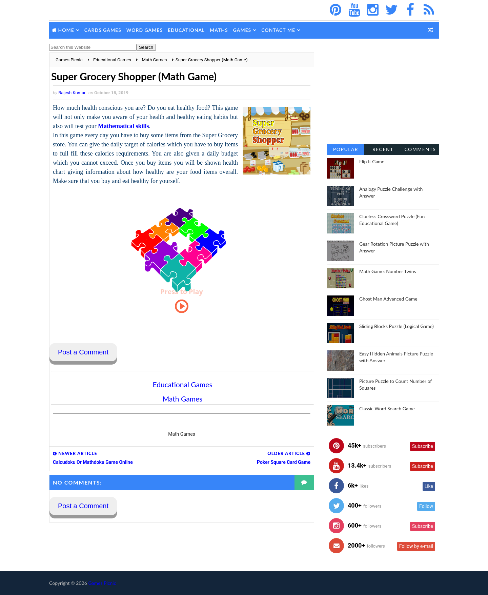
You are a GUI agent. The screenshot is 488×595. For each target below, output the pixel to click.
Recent (382, 149)
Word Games (144, 30)
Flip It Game (371, 161)
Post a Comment (83, 352)
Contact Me (278, 30)
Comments (420, 149)
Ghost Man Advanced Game (388, 299)
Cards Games (102, 30)
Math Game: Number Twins (387, 271)
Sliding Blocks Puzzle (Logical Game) (396, 326)
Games (242, 30)
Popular (345, 149)
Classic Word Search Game (387, 408)
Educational (186, 30)
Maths (219, 30)
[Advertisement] (383, 95)
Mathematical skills (123, 126)
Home (66, 30)
